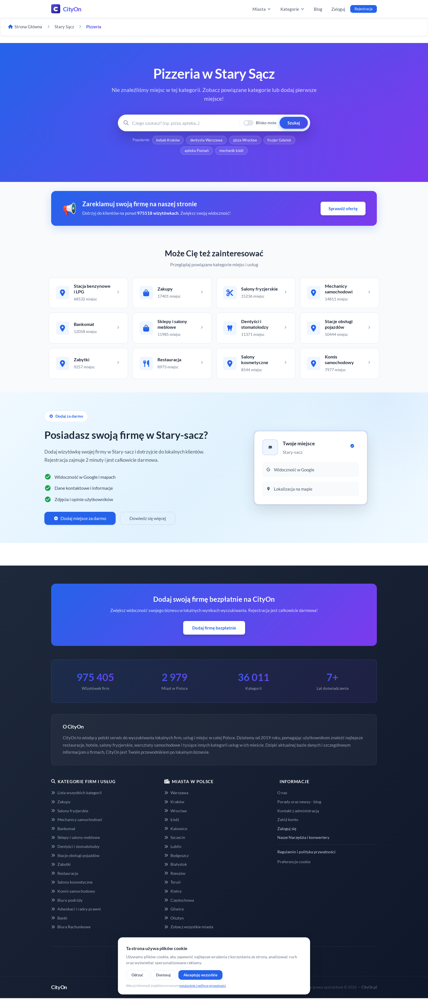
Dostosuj (163, 975)
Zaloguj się (286, 829)
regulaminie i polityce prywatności (202, 985)
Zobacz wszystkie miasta (188, 927)
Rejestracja (363, 9)
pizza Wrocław (245, 140)
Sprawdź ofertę (343, 208)
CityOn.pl (369, 988)
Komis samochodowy (73, 892)
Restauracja (64, 874)
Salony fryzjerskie (69, 811)
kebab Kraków (168, 140)
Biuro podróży (67, 901)
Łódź (171, 820)
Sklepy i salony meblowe (75, 838)
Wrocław (175, 811)
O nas (282, 793)
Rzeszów (174, 874)
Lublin (172, 847)
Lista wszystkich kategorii (76, 793)
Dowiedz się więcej (147, 519)
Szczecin (174, 838)
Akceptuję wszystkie (200, 975)
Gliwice (174, 910)
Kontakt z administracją (298, 811)
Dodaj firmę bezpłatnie (214, 628)
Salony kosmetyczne (71, 883)
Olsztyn (174, 918)
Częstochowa (179, 901)
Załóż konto (287, 820)
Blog (318, 9)
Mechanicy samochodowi (76, 820)
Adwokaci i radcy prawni (76, 910)
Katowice (175, 829)
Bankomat (63, 829)
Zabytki (61, 865)
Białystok (175, 865)
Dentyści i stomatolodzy (75, 847)
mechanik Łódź (231, 151)
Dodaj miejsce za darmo (80, 519)
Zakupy (60, 802)
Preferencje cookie (293, 862)
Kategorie (292, 9)
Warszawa (176, 793)
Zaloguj (338, 9)
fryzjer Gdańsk (279, 140)
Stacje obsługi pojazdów (75, 856)
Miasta (261, 9)
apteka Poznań (197, 151)
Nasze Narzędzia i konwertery (303, 838)
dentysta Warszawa (206, 140)
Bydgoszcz (176, 856)
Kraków (174, 802)
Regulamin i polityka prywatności (306, 852)
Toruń (172, 883)
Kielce (172, 892)
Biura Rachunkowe (70, 927)
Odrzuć (137, 975)
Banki (59, 918)
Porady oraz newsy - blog (299, 802)
